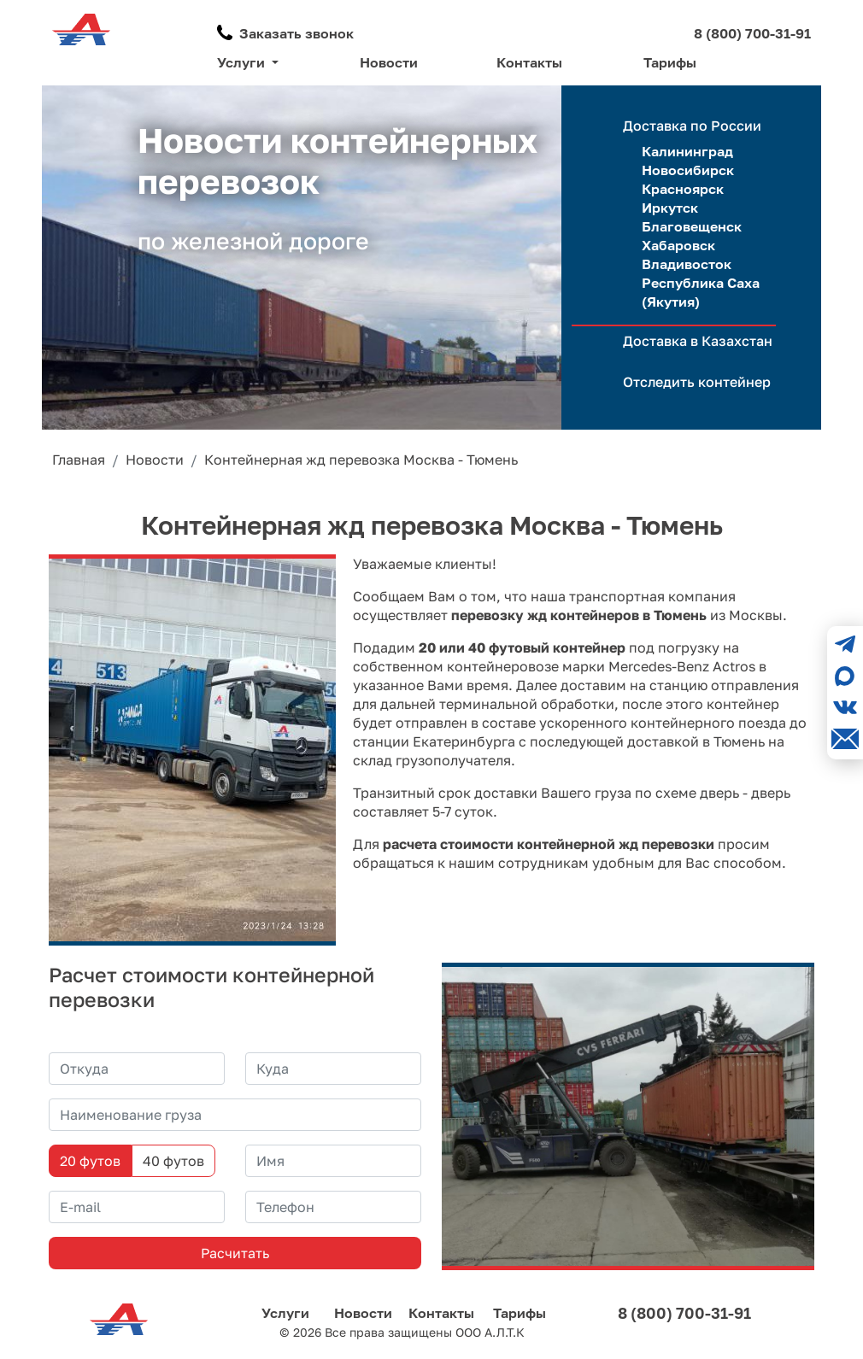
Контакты (529, 62)
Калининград (687, 151)
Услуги (285, 1312)
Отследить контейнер (697, 381)
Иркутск (670, 207)
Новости (389, 62)
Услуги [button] (242, 62)
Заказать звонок (296, 33)
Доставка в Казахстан (697, 340)
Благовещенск (692, 226)
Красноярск (683, 188)
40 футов (173, 1160)
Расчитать (235, 1253)
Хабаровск (678, 245)
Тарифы (669, 62)
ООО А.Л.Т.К (490, 1332)
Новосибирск (688, 170)
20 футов (90, 1160)
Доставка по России (692, 125)
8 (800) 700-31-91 (752, 33)
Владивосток (686, 263)
